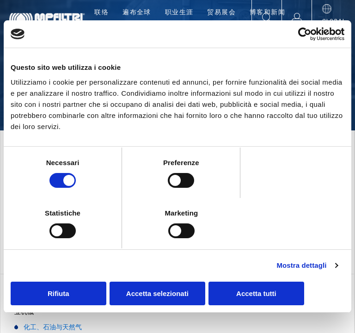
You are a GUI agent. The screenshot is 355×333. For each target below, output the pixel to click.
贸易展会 (221, 13)
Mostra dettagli (301, 240)
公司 (111, 32)
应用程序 (202, 32)
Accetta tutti (290, 268)
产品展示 (152, 32)
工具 (244, 32)
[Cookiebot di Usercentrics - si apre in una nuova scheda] (303, 60)
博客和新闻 (267, 13)
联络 (101, 13)
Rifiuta (65, 268)
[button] (297, 18)
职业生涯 (179, 13)
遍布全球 (136, 13)
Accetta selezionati (177, 268)
